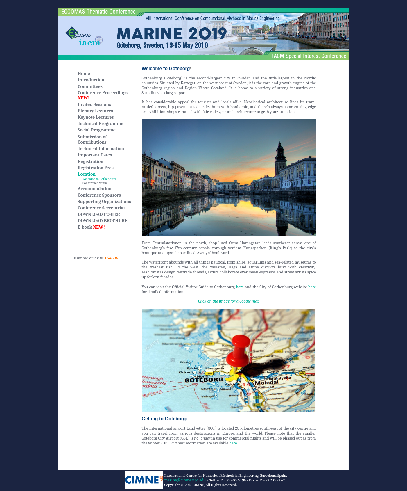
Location (87, 174)
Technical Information (101, 148)
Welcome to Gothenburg (97, 179)
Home (84, 73)
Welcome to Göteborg (166, 68)
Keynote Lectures (96, 117)
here (240, 286)
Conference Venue (93, 183)
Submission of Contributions (92, 139)
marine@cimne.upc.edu (185, 480)
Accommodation (95, 188)
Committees (90, 86)
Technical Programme (100, 123)
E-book (91, 227)
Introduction (91, 80)
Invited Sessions (94, 104)
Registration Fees (96, 167)
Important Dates (95, 155)
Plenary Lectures (95, 110)
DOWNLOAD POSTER (99, 214)
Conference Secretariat (101, 208)
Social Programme (97, 130)
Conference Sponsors (99, 195)
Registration (90, 161)
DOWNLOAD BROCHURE (103, 220)
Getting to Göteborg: (164, 418)
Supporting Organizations (104, 201)
